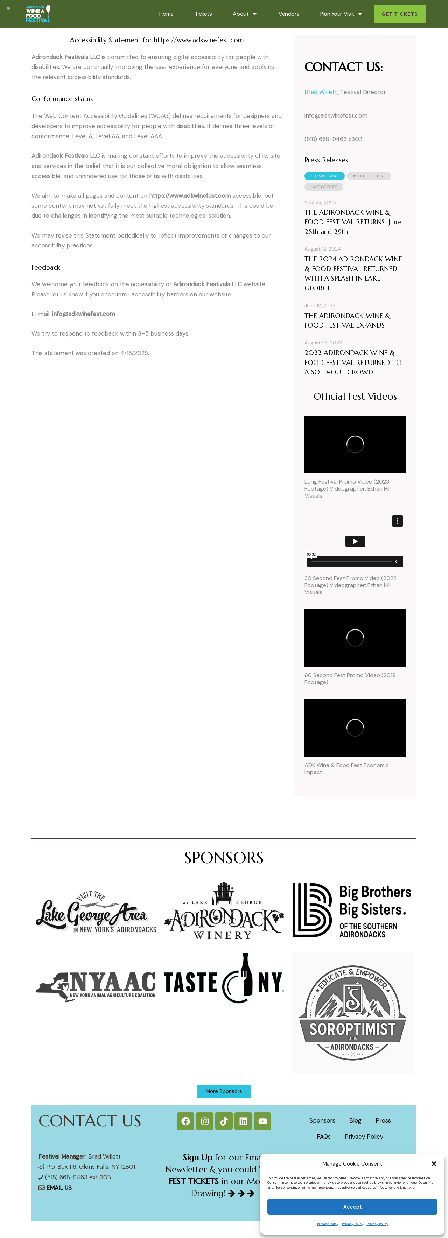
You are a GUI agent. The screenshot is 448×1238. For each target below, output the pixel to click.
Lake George (323, 186)
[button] (434, 1163)
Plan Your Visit (341, 14)
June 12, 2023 (319, 305)
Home (166, 13)
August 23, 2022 (323, 342)
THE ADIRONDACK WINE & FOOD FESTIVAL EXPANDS (347, 320)
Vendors (289, 13)
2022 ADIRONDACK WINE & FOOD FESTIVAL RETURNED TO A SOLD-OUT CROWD (353, 362)
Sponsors (322, 1120)
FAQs (324, 1136)
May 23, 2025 (320, 202)
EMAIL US (59, 1187)
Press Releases (324, 176)
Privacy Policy (327, 1224)
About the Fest (369, 176)
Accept (352, 1206)
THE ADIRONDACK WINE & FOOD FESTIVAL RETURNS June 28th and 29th (352, 222)
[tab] (324, 176)
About (245, 14)
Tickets (203, 13)
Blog (355, 1120)
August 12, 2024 (322, 249)
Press (383, 1120)
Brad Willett (320, 92)
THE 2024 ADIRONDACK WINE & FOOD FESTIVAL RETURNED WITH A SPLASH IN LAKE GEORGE (353, 273)
